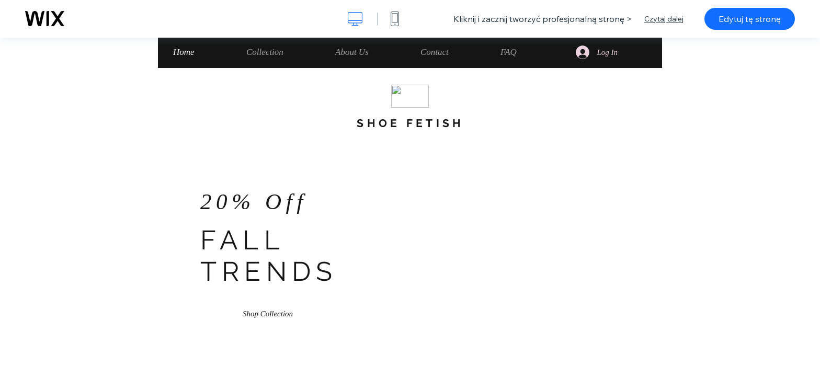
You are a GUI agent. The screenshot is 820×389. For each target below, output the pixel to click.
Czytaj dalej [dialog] (664, 19)
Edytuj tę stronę (750, 19)
